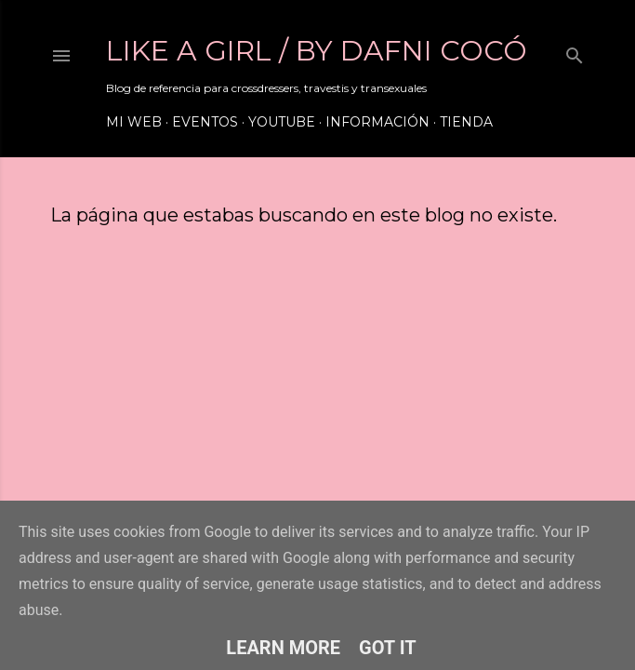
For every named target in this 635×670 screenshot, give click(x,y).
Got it (388, 647)
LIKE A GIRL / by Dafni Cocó (316, 51)
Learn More (283, 647)
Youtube (281, 122)
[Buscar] (574, 52)
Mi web (134, 122)
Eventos (205, 122)
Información (377, 122)
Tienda (466, 122)
